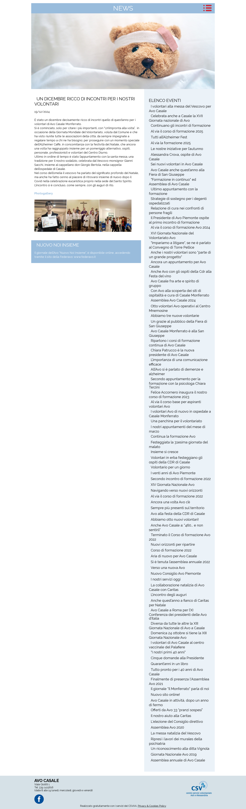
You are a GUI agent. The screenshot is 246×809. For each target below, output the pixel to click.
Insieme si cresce (164, 452)
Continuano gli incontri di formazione (181, 125)
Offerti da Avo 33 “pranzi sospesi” (177, 710)
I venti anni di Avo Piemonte (173, 473)
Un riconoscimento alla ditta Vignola (180, 749)
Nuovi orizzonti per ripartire (173, 544)
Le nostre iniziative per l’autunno (177, 149)
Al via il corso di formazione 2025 (177, 131)
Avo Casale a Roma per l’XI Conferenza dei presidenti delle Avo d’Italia (178, 614)
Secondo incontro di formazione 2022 (181, 479)
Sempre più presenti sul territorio (177, 508)
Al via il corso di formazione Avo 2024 (180, 227)
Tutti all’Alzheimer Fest (169, 137)
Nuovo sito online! (165, 694)
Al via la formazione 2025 (171, 143)
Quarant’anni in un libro (169, 664)
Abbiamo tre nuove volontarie (175, 316)
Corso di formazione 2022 (171, 550)
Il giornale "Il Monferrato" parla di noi (180, 689)
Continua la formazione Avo (173, 436)
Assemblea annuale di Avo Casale (178, 760)
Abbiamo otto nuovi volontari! (175, 519)
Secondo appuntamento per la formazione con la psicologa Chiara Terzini (177, 383)
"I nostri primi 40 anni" (168, 652)
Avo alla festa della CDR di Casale (178, 514)
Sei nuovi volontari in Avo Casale (177, 164)
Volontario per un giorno (170, 467)
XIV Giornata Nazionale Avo (172, 485)
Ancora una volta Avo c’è (170, 502)
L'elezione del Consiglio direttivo (177, 721)
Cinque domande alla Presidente (177, 658)
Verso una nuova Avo (168, 568)
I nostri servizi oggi (166, 579)
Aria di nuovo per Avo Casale (174, 556)
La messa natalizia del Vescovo (176, 733)
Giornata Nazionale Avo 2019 (174, 754)
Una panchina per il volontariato (176, 421)
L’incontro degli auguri (169, 595)
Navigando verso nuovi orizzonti (176, 490)
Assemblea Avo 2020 (167, 727)
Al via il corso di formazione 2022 (177, 496)
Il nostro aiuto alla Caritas (171, 716)
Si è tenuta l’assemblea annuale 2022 (180, 562)
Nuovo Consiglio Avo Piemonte (176, 573)
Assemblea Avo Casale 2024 (173, 300)
